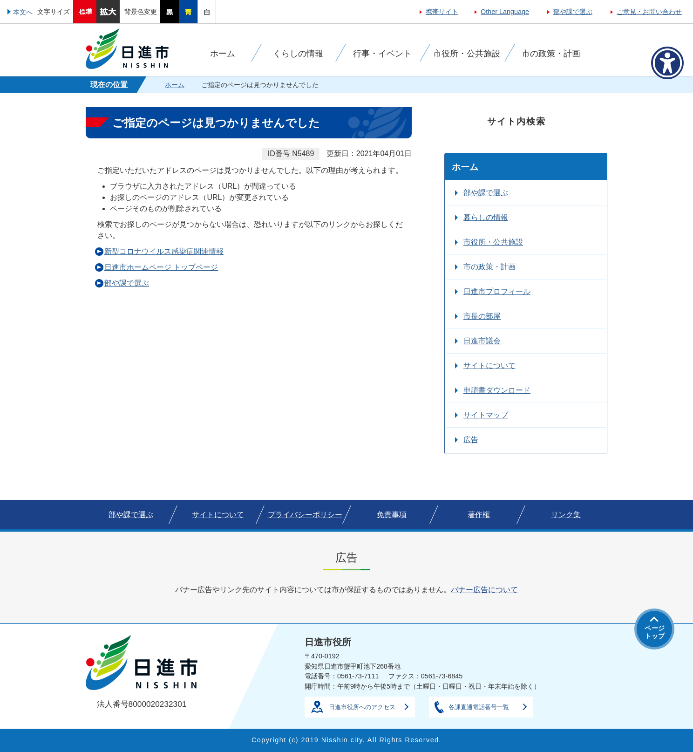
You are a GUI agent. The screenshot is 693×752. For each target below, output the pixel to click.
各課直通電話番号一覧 (478, 707)
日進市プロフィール (496, 291)
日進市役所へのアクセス (362, 707)
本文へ (23, 12)
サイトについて (489, 365)
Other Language (505, 11)
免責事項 (392, 515)
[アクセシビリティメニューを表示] (667, 63)
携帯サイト (442, 11)
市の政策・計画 (489, 267)
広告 (470, 440)
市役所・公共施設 (493, 242)
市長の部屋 (482, 316)
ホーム (174, 85)
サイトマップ (485, 415)
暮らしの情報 (485, 217)
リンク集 (566, 515)
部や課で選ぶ (572, 11)
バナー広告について (484, 590)
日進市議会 (482, 341)
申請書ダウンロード (496, 390)
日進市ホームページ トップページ (161, 267)
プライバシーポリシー (305, 515)
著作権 (479, 515)
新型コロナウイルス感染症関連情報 (164, 251)
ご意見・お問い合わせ (649, 11)
